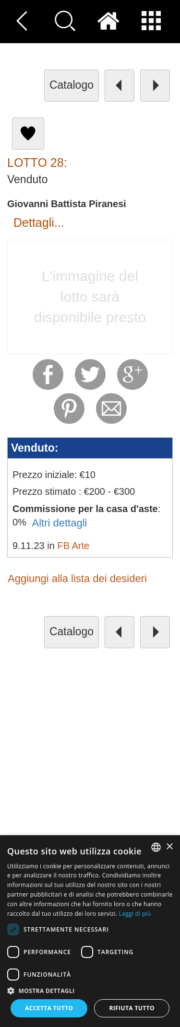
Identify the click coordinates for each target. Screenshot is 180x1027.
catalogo (71, 85)
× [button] (169, 847)
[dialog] (90, 931)
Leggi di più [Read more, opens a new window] (135, 914)
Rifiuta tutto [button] (132, 1008)
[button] (90, 990)
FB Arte (73, 545)
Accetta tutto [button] (49, 1008)
